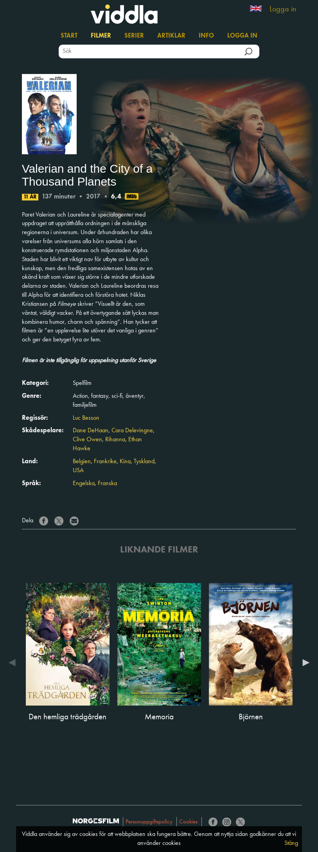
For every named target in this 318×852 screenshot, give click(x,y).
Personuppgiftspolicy (149, 822)
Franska (107, 483)
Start (69, 36)
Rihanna (115, 440)
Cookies (188, 822)
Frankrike (105, 461)
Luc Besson (86, 418)
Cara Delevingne (132, 431)
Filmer (101, 36)
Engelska (84, 483)
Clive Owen (87, 440)
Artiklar (171, 36)
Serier (134, 36)
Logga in (282, 9)
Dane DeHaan (90, 431)
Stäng (291, 843)
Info (206, 36)
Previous (14, 662)
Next (304, 662)
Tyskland (144, 461)
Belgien (82, 461)
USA (78, 471)
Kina (125, 461)
